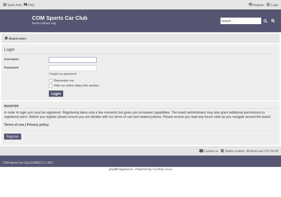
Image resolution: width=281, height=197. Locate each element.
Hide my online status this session (74, 85)
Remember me (61, 80)
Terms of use (14, 125)
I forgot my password (62, 73)
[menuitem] (28, 5)
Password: (11, 67)
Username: (12, 59)
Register (13, 136)
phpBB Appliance (121, 169)
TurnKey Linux (162, 169)
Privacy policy (38, 125)
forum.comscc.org (44, 23)
